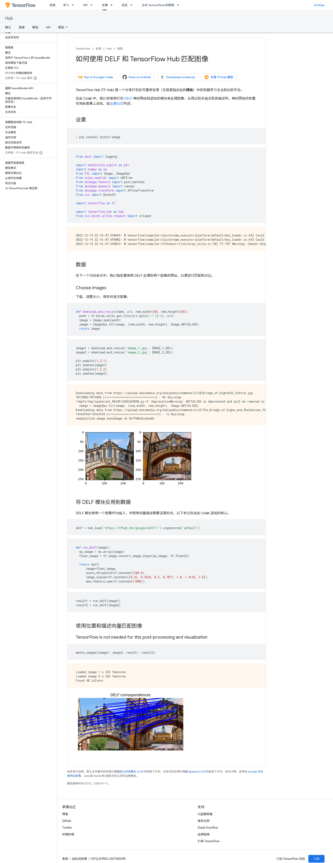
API (85, 5)
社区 (125, 5)
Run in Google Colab (95, 77)
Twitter (67, 827)
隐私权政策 (79, 858)
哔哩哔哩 (68, 834)
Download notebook (177, 77)
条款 (65, 858)
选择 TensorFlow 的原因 (158, 5)
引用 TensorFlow (209, 841)
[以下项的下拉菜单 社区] (133, 5)
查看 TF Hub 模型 (219, 77)
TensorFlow (83, 48)
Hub (9, 18)
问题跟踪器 (205, 814)
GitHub (319, 5)
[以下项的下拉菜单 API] (93, 5)
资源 (98, 48)
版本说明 (204, 821)
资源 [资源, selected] (105, 5)
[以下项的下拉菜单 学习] (74, 5)
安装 (52, 5)
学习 (66, 5)
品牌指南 (204, 834)
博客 (65, 814)
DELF (128, 98)
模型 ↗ (63, 27)
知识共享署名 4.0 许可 (133, 771)
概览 (8, 27)
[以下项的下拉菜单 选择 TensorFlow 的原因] (179, 5)
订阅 (316, 859)
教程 (35, 27)
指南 (22, 27)
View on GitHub (137, 77)
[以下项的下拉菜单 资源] (113, 5)
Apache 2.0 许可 (199, 771)
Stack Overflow (208, 827)
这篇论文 (116, 103)
